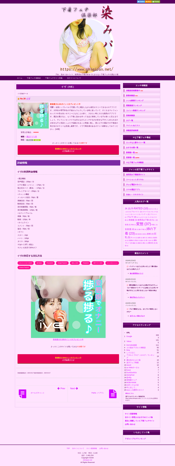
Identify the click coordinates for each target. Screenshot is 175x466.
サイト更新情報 (131, 414)
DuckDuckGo (131, 372)
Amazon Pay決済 (24, 267)
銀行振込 (39, 263)
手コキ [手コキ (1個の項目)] (134, 237)
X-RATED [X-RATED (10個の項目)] (139, 208)
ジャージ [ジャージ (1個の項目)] (136, 214)
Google (129, 336)
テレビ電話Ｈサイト (134, 184)
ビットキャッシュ (112, 263)
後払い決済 (75, 263)
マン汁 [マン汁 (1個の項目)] (151, 217)
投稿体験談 (130, 115)
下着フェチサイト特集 (54, 78)
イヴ (28, 99)
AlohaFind (130, 375)
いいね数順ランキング (135, 100)
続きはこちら (129, 393)
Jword (128, 365)
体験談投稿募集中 (134, 91)
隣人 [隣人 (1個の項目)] (145, 243)
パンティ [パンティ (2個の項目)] (145, 214)
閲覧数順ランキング (134, 105)
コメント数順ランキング (135, 110)
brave (128, 370)
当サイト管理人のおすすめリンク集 (139, 417)
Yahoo (128, 341)
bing (128, 350)
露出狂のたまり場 (133, 360)
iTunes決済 (50, 263)
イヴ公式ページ (68, 150)
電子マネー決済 (98, 263)
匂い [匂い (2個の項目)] (155, 220)
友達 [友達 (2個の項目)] (128, 225)
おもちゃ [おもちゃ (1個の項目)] (152, 209)
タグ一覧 (129, 120)
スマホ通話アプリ (133, 189)
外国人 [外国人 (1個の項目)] (154, 224)
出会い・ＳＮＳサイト (135, 194)
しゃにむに (130, 353)
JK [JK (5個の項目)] (128, 208)
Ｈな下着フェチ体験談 (135, 162)
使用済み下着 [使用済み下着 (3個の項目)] (145, 220)
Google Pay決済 (62, 263)
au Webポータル (132, 368)
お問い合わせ (130, 424)
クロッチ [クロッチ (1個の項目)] (154, 211)
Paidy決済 (86, 263)
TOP (68, 448)
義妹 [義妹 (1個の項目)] (135, 243)
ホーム (19, 78)
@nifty (128, 377)
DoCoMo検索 (131, 345)
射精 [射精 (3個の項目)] (150, 234)
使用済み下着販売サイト (135, 174)
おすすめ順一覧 (132, 147)
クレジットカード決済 (25, 263)
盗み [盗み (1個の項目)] (142, 240)
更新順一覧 (132, 157)
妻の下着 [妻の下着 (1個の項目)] (142, 229)
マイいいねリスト (133, 125)
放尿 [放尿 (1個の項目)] (139, 237)
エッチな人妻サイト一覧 (135, 142)
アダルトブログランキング (135, 439)
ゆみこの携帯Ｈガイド (135, 390)
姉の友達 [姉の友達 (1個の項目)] (139, 234)
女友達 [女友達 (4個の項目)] (129, 229)
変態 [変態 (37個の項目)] (143, 224)
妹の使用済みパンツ (136, 273)
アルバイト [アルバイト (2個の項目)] (136, 212)
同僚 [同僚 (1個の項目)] (133, 224)
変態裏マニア (131, 380)
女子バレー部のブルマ (137, 316)
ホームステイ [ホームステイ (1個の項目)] (142, 217)
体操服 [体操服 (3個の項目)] (133, 220)
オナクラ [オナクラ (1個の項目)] (146, 211)
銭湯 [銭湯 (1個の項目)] (140, 243)
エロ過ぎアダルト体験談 (136, 348)
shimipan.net (87, 460)
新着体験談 (132, 95)
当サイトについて (74, 78)
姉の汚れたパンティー (137, 297)
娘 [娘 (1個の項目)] (145, 234)
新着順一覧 (132, 152)
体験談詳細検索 (132, 130)
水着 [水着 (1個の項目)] (150, 237)
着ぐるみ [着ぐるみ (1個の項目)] (149, 240)
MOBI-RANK (131, 382)
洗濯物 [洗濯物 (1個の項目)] (132, 240)
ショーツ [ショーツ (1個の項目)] (128, 214)
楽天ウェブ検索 (132, 363)
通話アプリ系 (31, 137)
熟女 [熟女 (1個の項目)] (137, 240)
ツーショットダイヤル (135, 179)
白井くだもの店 (132, 385)
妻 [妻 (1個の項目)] (136, 229)
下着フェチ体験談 (34, 78)
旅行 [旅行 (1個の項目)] (145, 237)
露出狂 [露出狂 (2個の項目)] (152, 243)
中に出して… (131, 387)
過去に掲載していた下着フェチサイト (139, 421)
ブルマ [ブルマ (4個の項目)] (131, 217)
